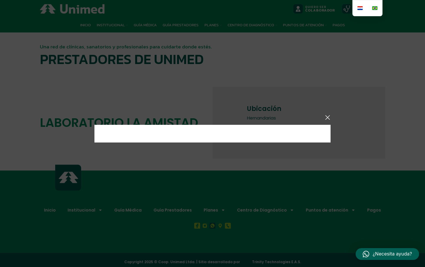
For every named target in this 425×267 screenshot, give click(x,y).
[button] (387, 254)
